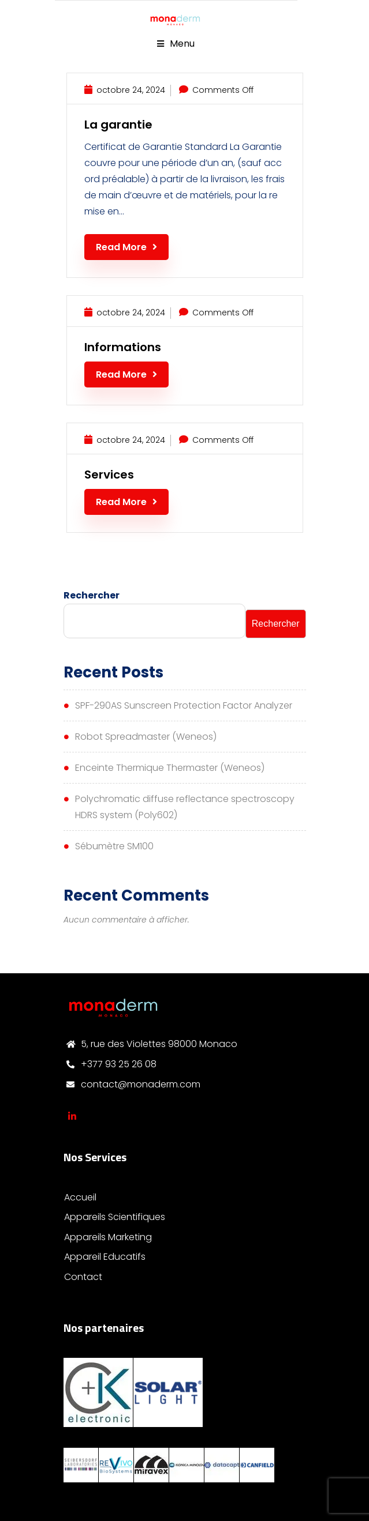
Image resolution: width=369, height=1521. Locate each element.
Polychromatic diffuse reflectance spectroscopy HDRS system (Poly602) (185, 807)
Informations (122, 347)
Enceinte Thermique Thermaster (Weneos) (169, 767)
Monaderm (72, 1116)
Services (109, 474)
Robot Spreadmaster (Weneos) (146, 736)
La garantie (118, 124)
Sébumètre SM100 (114, 846)
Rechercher (92, 595)
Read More (126, 247)
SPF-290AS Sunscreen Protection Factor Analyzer (183, 705)
